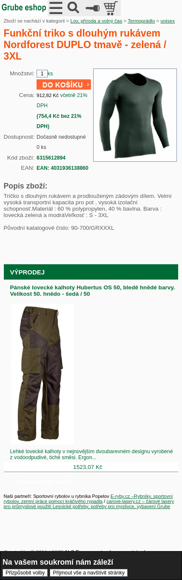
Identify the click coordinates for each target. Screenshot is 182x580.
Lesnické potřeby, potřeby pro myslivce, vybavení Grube (112, 506)
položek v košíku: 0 (111, 8)
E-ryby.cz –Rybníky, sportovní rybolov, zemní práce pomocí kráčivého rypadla (88, 499)
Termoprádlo (141, 20)
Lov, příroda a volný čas (96, 20)
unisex (168, 20)
